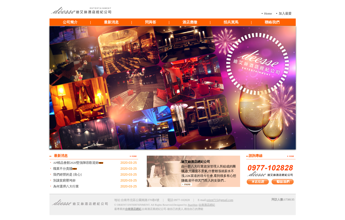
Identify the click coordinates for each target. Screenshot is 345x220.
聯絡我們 (272, 22)
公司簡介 (70, 22)
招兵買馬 (231, 22)
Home (268, 13)
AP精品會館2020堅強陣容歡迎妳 (76, 163)
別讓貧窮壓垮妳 (64, 180)
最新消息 (111, 22)
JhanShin (192, 204)
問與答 (150, 22)
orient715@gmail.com (220, 200)
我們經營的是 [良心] (67, 174)
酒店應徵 (189, 22)
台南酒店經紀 (207, 204)
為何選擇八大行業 (66, 186)
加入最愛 (285, 13)
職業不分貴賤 (62, 168)
